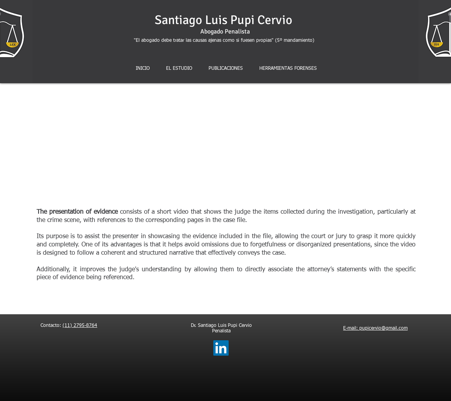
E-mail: (351, 328)
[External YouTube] (233, 145)
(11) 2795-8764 (80, 325)
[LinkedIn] (221, 348)
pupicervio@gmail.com (383, 328)
